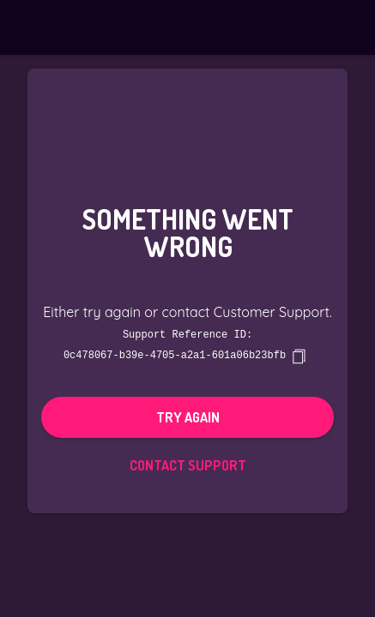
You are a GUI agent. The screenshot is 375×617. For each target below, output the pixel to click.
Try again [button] (188, 416)
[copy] (298, 355)
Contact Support (188, 464)
